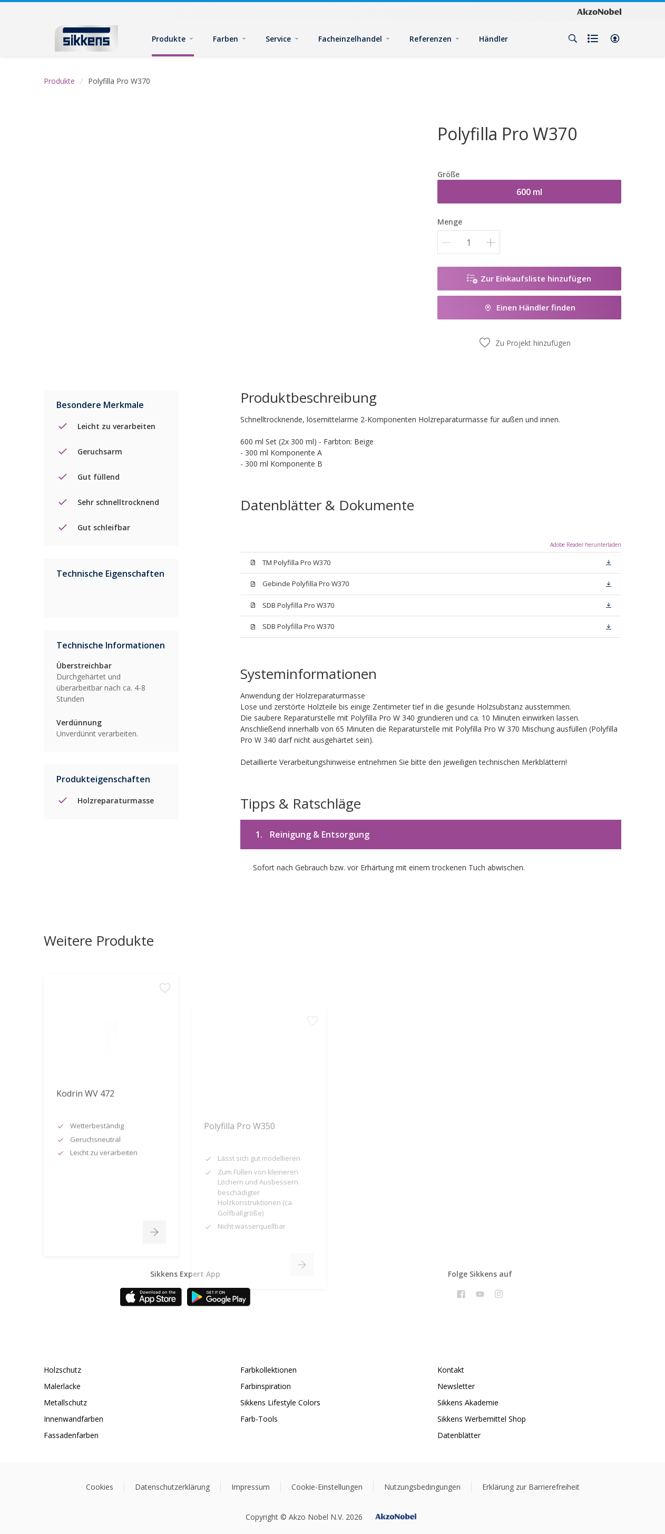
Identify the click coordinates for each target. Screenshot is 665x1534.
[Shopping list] (594, 38)
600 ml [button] (529, 192)
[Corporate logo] (599, 11)
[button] (615, 38)
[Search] (572, 38)
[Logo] (86, 38)
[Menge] (468, 242)
